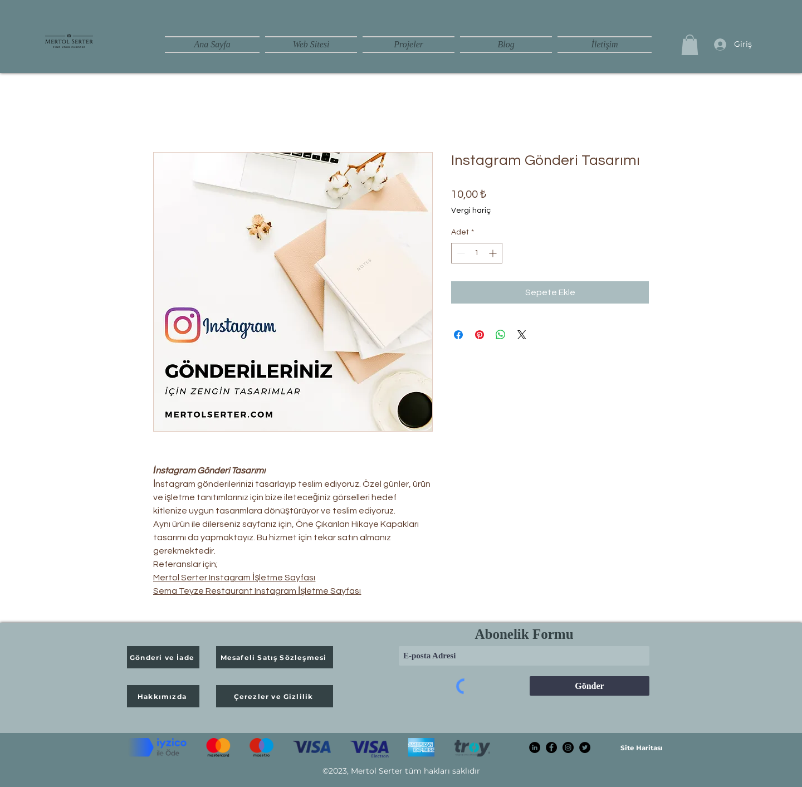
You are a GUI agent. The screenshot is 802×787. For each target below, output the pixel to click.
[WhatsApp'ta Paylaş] (500, 334)
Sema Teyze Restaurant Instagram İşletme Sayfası (257, 590)
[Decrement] (460, 253)
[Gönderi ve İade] (163, 657)
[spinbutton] (477, 253)
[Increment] (494, 253)
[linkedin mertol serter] (534, 747)
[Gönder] (589, 686)
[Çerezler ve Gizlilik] (274, 696)
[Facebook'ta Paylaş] (458, 334)
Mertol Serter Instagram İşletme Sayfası (234, 577)
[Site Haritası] (641, 747)
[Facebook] (551, 747)
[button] (689, 45)
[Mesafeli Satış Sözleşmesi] (274, 657)
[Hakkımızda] (163, 696)
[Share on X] (522, 334)
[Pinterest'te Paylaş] (479, 334)
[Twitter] (584, 747)
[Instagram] (568, 747)
